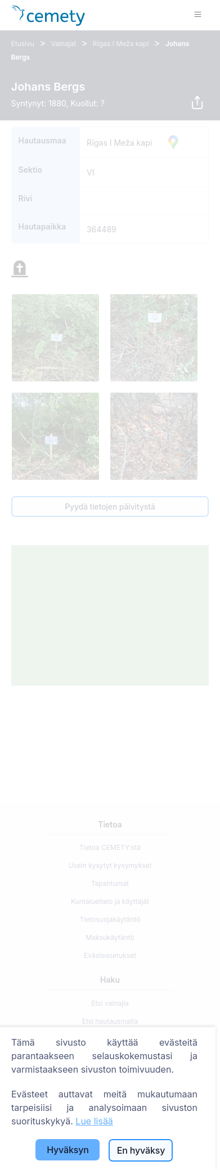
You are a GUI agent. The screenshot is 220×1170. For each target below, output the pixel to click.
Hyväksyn (68, 1149)
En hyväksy (141, 1150)
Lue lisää (94, 1121)
